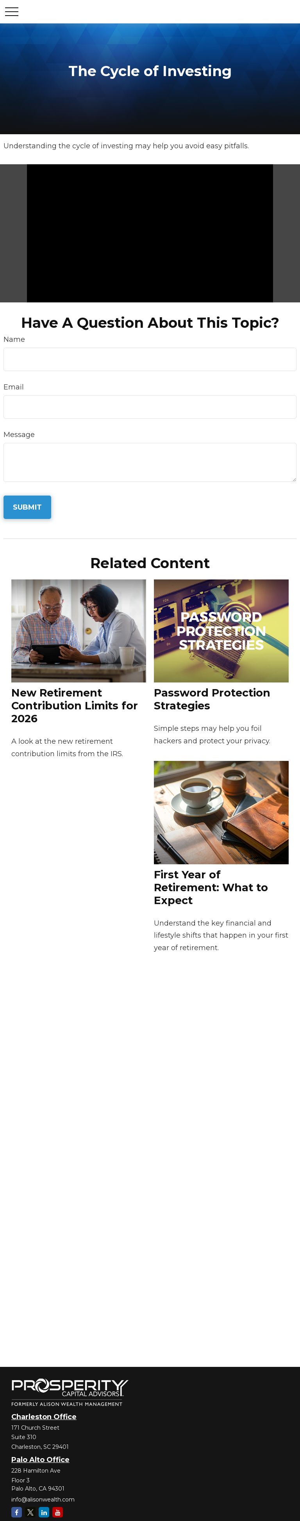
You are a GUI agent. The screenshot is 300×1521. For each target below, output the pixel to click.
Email (14, 387)
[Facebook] (16, 1512)
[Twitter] (30, 1512)
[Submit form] (27, 507)
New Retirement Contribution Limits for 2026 (74, 705)
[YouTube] (57, 1512)
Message (19, 434)
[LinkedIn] (44, 1512)
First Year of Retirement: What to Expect (211, 887)
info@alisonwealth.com (43, 1499)
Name (14, 339)
